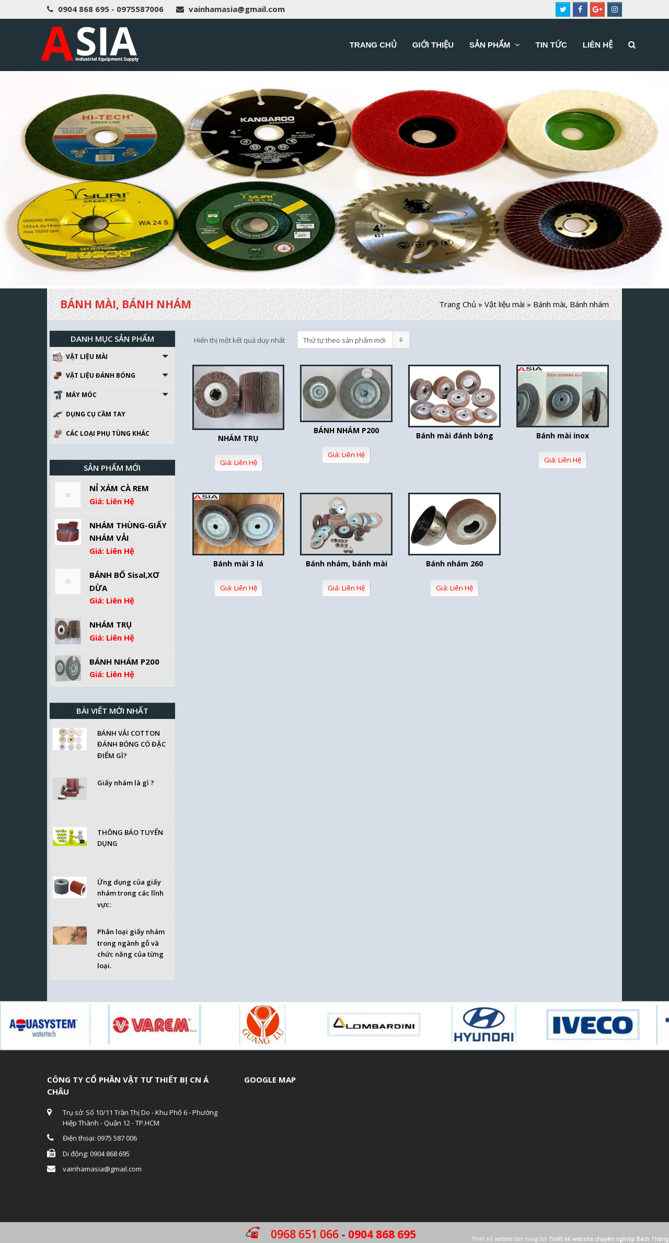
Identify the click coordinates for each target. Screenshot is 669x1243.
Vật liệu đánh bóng (94, 375)
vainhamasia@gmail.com (102, 1169)
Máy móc (75, 395)
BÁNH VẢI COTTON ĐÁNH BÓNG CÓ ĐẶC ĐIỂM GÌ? (131, 744)
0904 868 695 (382, 1234)
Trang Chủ (457, 304)
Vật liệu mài (505, 304)
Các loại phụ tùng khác (101, 433)
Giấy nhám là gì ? (125, 782)
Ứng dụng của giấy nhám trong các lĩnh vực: (130, 893)
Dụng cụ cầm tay (89, 414)
